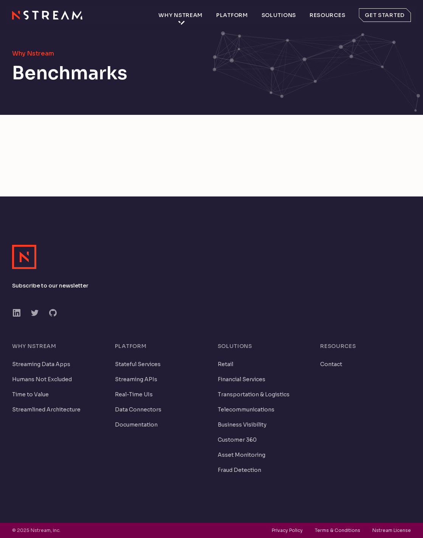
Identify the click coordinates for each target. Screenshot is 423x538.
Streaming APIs (136, 379)
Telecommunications (246, 409)
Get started (385, 15)
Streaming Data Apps (41, 364)
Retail (225, 364)
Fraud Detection (239, 470)
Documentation (136, 424)
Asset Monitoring (241, 454)
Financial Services (241, 379)
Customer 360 (237, 439)
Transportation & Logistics (254, 394)
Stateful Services (138, 364)
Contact (331, 364)
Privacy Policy (287, 530)
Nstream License (391, 530)
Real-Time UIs (134, 394)
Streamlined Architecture (46, 409)
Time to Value (30, 394)
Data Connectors (138, 409)
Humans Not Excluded (42, 379)
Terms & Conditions (337, 530)
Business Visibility (242, 424)
